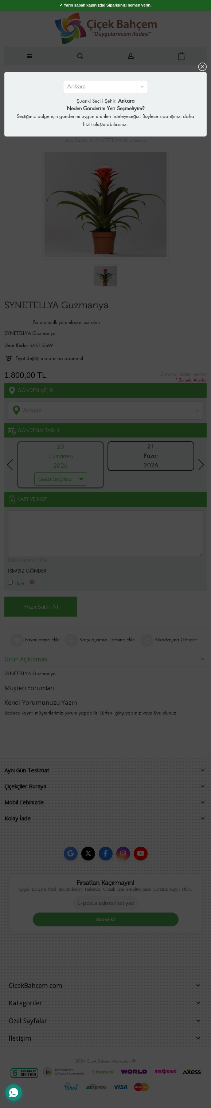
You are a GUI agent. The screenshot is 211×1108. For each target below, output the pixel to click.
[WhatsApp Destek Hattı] (13, 1092)
